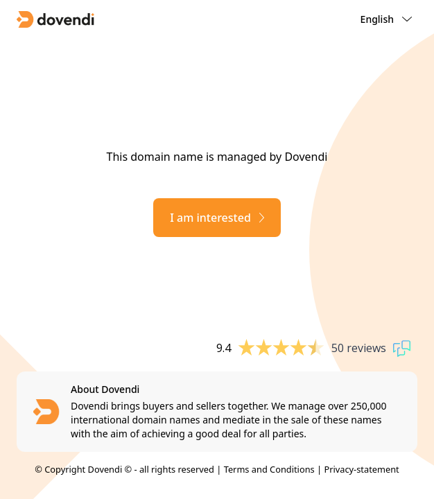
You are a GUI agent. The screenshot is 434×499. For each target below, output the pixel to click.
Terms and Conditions (269, 469)
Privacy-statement (361, 469)
